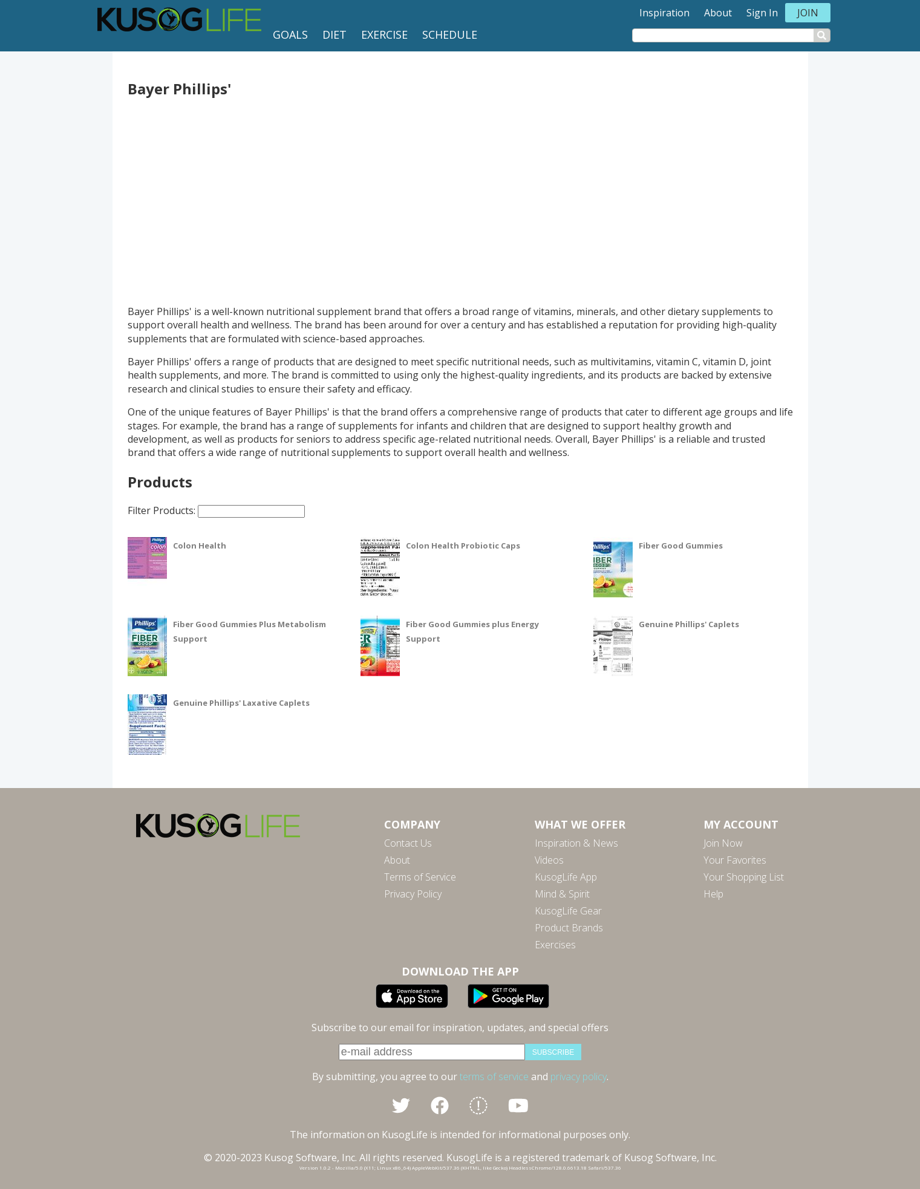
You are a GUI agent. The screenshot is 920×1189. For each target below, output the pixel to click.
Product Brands (569, 927)
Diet (334, 34)
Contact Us (408, 843)
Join (807, 12)
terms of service (494, 1076)
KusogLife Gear (568, 910)
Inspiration (664, 12)
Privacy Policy (413, 894)
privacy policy (578, 1076)
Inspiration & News (576, 843)
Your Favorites (734, 860)
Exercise (384, 34)
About (718, 12)
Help (713, 894)
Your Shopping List (743, 877)
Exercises (555, 944)
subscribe (553, 1052)
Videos (549, 860)
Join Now (723, 843)
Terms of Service (420, 877)
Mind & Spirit (562, 894)
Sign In (762, 12)
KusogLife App (566, 877)
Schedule (449, 34)
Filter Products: (216, 510)
